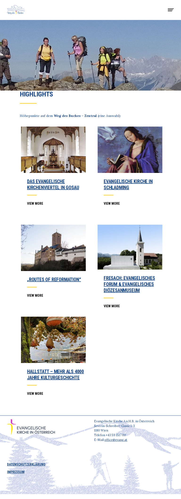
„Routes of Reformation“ (54, 279)
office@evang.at (115, 440)
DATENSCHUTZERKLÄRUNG (26, 464)
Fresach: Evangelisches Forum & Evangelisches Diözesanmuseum (129, 284)
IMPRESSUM (16, 472)
